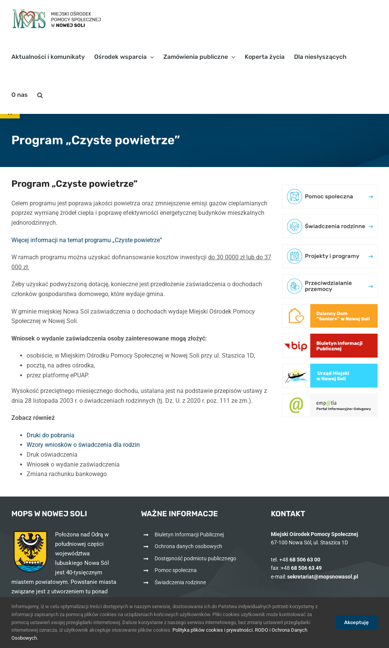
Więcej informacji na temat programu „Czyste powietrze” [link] (86, 240)
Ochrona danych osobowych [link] (188, 546)
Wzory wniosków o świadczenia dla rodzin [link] (83, 444)
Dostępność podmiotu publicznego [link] (195, 558)
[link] (57, 19)
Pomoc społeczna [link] (176, 570)
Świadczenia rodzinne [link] (180, 582)
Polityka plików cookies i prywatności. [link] (213, 630)
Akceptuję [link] (356, 622)
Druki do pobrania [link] (50, 435)
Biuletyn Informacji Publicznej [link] (189, 534)
